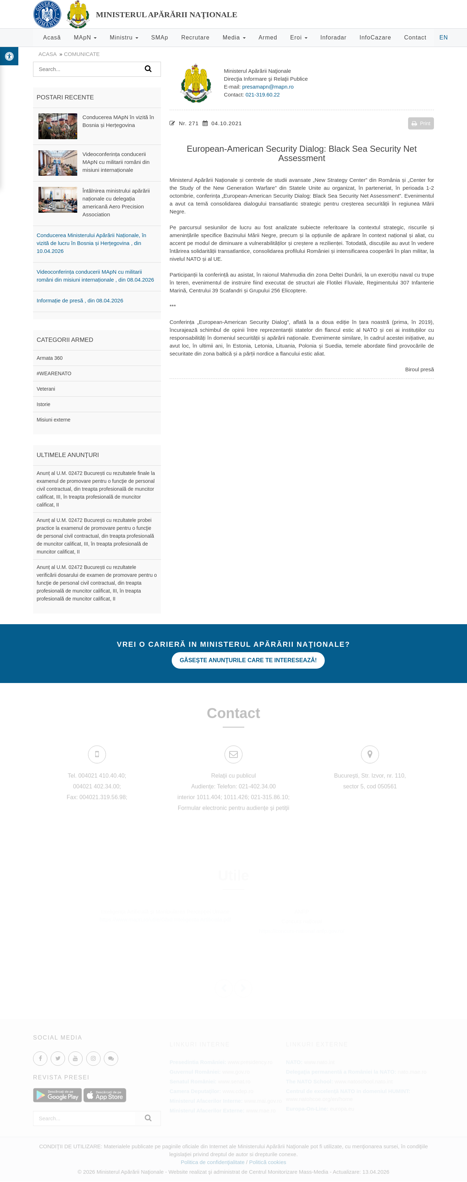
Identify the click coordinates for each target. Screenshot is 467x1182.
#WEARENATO (54, 373)
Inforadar (333, 37)
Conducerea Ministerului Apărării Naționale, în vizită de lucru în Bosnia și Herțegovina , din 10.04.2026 (91, 243)
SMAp (159, 37)
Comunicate (82, 54)
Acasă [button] (52, 37)
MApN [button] (85, 37)
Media (234, 37)
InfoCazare (375, 37)
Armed (268, 37)
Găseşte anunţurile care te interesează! (251, 658)
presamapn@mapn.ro (268, 87)
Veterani (46, 389)
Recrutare (195, 37)
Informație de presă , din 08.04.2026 (80, 300)
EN (443, 37)
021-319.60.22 (262, 94)
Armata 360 (50, 358)
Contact (415, 37)
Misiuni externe (53, 420)
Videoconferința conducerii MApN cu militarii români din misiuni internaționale (116, 162)
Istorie (43, 404)
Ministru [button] (124, 37)
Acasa (47, 54)
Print (421, 123)
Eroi (299, 37)
